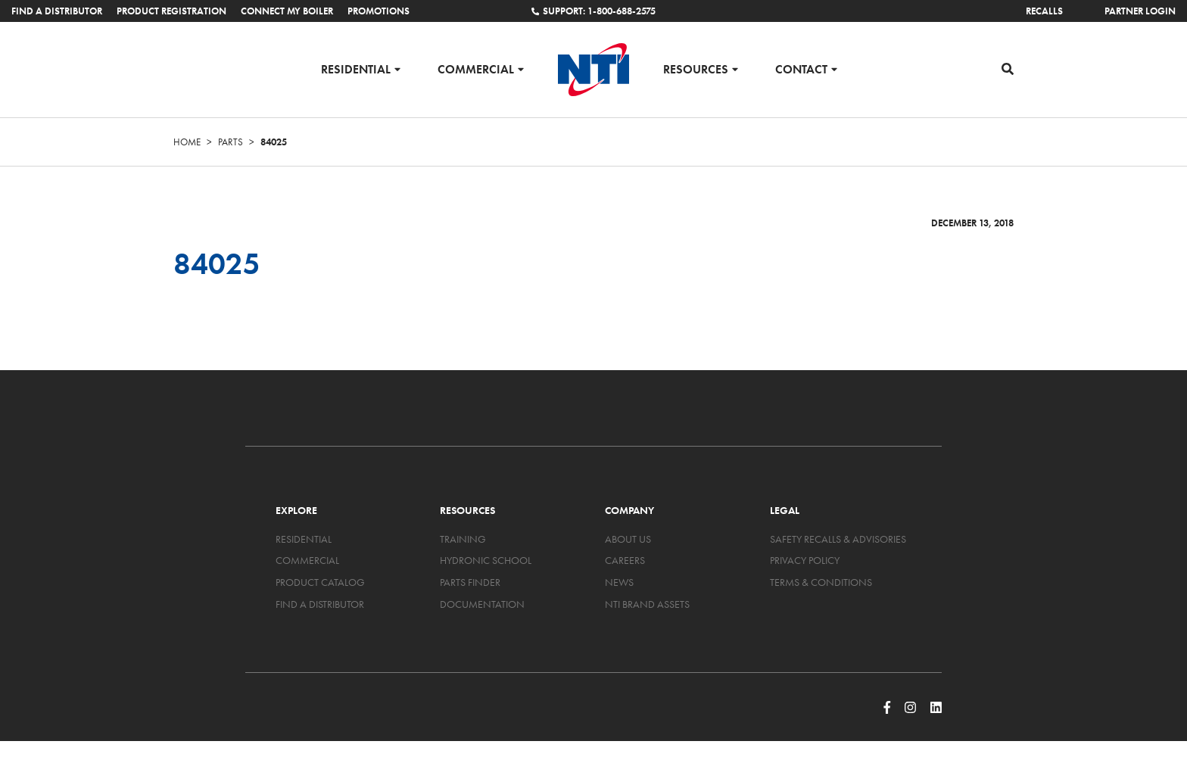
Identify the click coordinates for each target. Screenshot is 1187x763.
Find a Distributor (56, 11)
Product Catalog (320, 582)
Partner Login (1140, 11)
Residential (356, 68)
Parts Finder (470, 582)
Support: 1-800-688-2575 (593, 11)
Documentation (482, 604)
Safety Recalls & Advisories (838, 539)
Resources (695, 68)
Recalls (1044, 11)
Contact (801, 68)
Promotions (378, 11)
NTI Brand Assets (647, 604)
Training (463, 539)
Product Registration (171, 11)
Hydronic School (485, 560)
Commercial (476, 68)
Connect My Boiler (287, 11)
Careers (625, 560)
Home (187, 141)
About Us (628, 539)
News (619, 582)
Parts (230, 141)
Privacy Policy (805, 560)
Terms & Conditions (821, 582)
